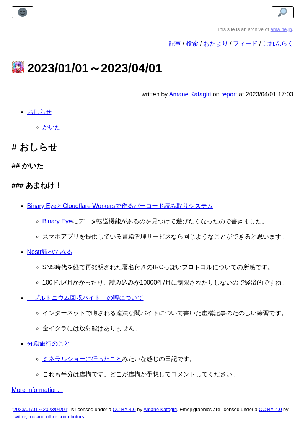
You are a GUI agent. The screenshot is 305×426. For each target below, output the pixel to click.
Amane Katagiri (160, 409)
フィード (245, 43)
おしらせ (39, 112)
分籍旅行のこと (48, 343)
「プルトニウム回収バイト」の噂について (85, 297)
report (229, 94)
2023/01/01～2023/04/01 (40, 409)
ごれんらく (278, 43)
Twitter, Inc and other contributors (48, 416)
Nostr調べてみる (49, 252)
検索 (192, 43)
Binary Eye (57, 221)
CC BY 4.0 (124, 409)
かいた (51, 127)
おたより (216, 43)
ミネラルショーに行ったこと (82, 359)
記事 (175, 43)
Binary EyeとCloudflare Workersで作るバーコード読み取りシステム (120, 206)
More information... (37, 390)
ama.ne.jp (281, 29)
